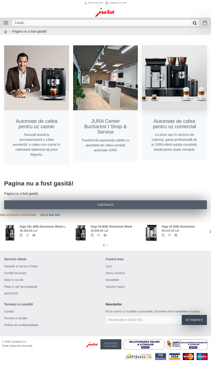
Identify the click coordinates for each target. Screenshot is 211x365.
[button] (104, 245)
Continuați (105, 204)
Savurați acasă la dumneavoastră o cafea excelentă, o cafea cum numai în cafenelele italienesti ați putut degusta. (36, 137)
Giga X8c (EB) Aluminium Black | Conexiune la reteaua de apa (43, 226)
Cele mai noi (50, 215)
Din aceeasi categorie (18, 215)
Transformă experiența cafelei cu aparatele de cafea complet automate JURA (105, 135)
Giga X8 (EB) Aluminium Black (111, 226)
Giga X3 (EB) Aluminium (178, 226)
